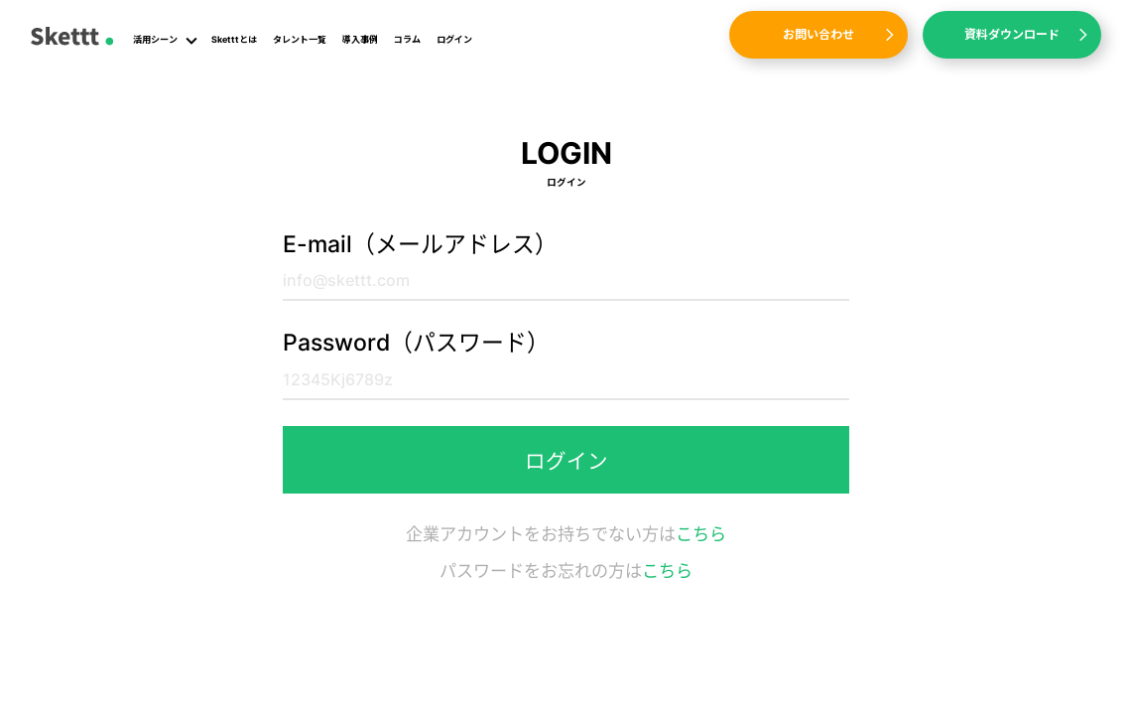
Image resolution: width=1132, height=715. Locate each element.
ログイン (454, 39)
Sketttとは (234, 39)
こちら (701, 533)
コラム (407, 39)
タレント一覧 (299, 39)
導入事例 (360, 39)
